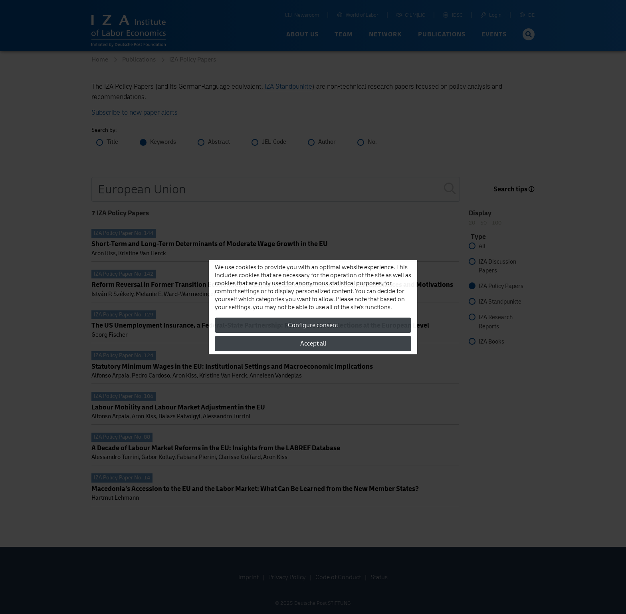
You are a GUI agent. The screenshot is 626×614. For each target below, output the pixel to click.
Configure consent (313, 325)
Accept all (313, 344)
